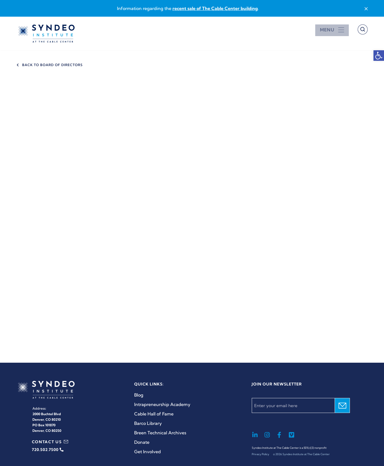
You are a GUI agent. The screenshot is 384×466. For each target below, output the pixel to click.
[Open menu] (332, 29)
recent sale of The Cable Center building (215, 8)
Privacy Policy (260, 454)
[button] (378, 55)
